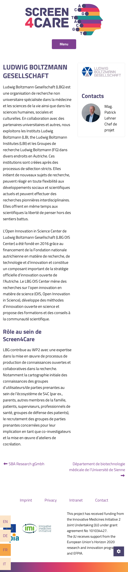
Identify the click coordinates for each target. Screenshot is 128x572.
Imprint (26, 500)
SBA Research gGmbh (23, 464)
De (5, 536)
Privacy (51, 500)
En (5, 521)
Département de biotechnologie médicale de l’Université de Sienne (97, 469)
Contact (101, 500)
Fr (5, 550)
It (4, 564)
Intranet (76, 500)
